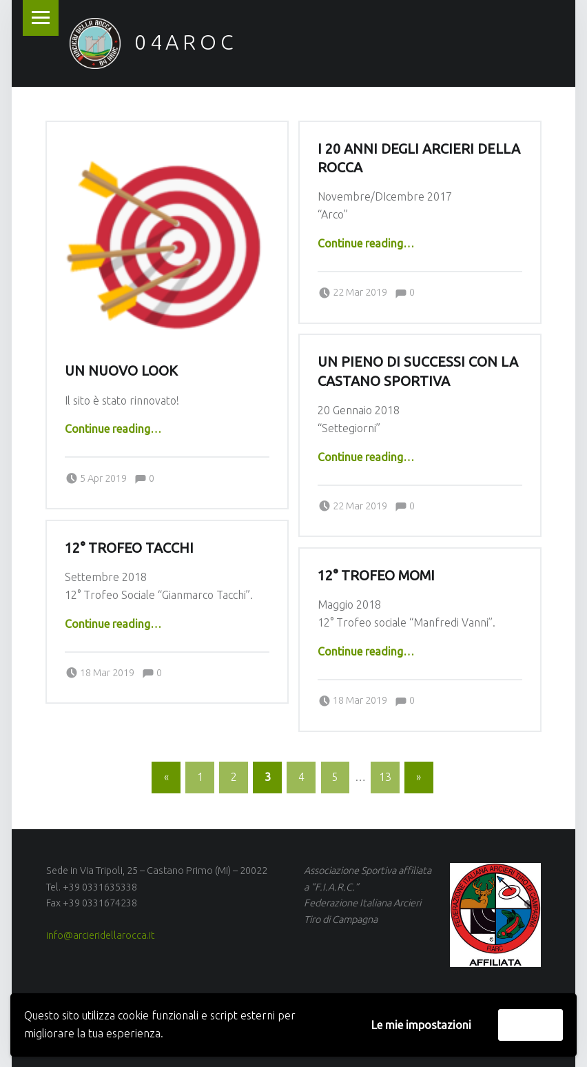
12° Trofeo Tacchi (129, 548)
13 (385, 777)
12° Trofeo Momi (376, 575)
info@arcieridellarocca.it (100, 935)
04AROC (186, 42)
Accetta (530, 1025)
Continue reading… (113, 429)
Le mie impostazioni (421, 1025)
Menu (41, 18)
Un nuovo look (121, 370)
